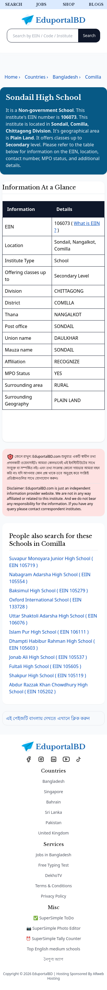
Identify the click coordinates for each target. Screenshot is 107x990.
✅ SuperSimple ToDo (53, 918)
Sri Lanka (53, 812)
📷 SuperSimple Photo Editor (54, 928)
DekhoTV (53, 875)
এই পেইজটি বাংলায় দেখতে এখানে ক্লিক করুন (48, 718)
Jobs (41, 4)
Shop (68, 4)
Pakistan (54, 822)
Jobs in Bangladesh (53, 854)
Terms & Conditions (53, 885)
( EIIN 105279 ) (48, 590)
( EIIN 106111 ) (48, 632)
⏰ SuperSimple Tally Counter (53, 938)
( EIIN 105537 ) (48, 657)
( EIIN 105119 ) (47, 675)
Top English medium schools (53, 949)
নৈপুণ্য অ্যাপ (54, 959)
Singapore (53, 791)
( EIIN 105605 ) (45, 666)
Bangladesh (54, 781)
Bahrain (53, 802)
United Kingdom (53, 833)
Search (13, 4)
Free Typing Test (53, 865)
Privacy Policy (53, 896)
